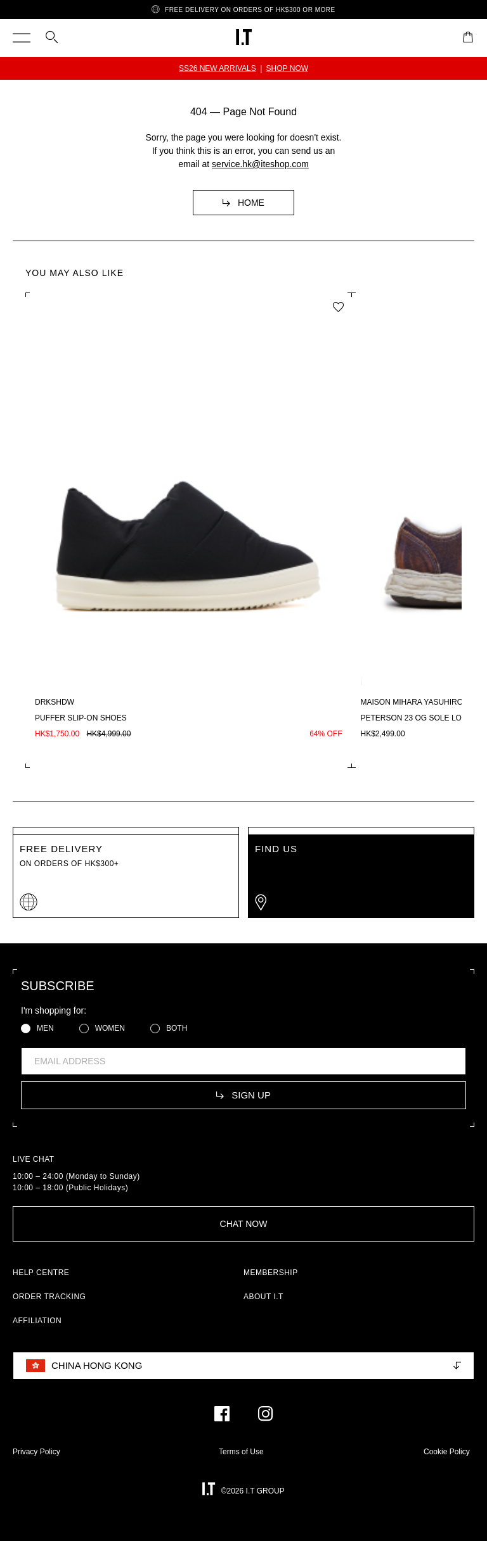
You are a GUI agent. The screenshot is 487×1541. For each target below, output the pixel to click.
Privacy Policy (36, 1451)
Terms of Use (241, 1451)
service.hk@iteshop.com (260, 164)
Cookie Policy (447, 1451)
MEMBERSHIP (271, 1272)
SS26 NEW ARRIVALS (217, 68)
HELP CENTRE (41, 1272)
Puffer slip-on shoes (81, 718)
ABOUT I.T (263, 1296)
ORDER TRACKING (49, 1296)
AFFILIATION (37, 1320)
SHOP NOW (287, 68)
